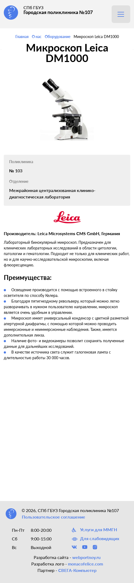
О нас (37, 36)
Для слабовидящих (95, 538)
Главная (22, 36)
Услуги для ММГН (94, 529)
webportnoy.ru (86, 557)
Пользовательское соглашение (53, 516)
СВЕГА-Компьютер (77, 570)
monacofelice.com (85, 563)
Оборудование (57, 36)
